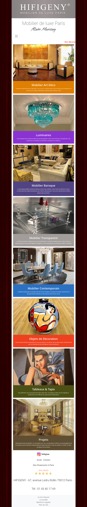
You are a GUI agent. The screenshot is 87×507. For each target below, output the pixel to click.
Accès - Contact (43, 460)
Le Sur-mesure (43, 497)
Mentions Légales (43, 502)
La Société (43, 500)
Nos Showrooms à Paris (43, 465)
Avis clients (43, 472)
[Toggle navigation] (16, 36)
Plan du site (43, 505)
